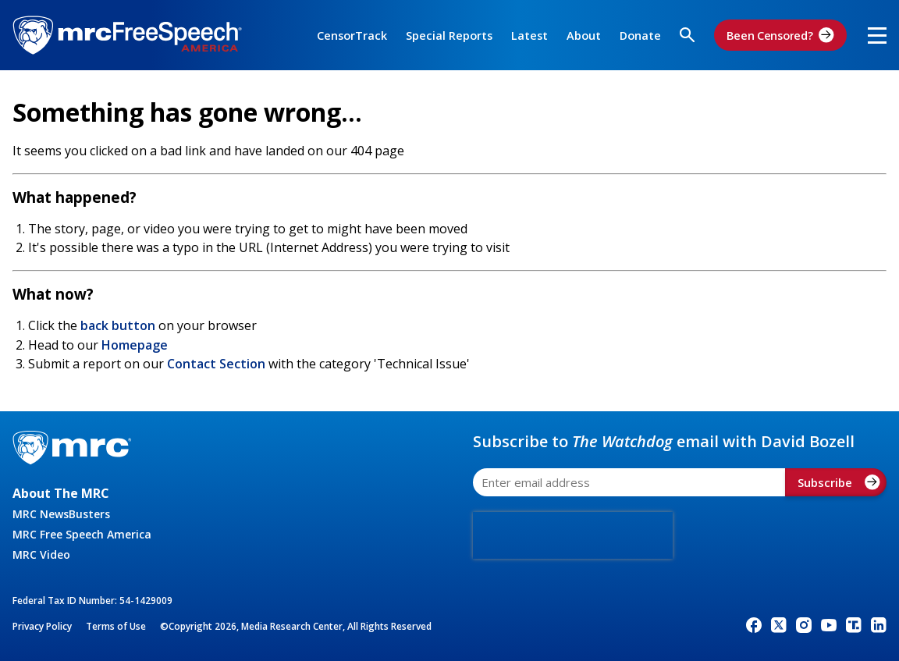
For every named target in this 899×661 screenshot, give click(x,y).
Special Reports (449, 35)
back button (117, 325)
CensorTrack (352, 35)
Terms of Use (116, 626)
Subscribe (839, 482)
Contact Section (216, 363)
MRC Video (41, 554)
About (584, 35)
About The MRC (60, 493)
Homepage (134, 345)
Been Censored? (781, 35)
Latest (529, 35)
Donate (640, 35)
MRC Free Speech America (81, 534)
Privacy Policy (42, 626)
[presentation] (573, 535)
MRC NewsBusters (61, 513)
